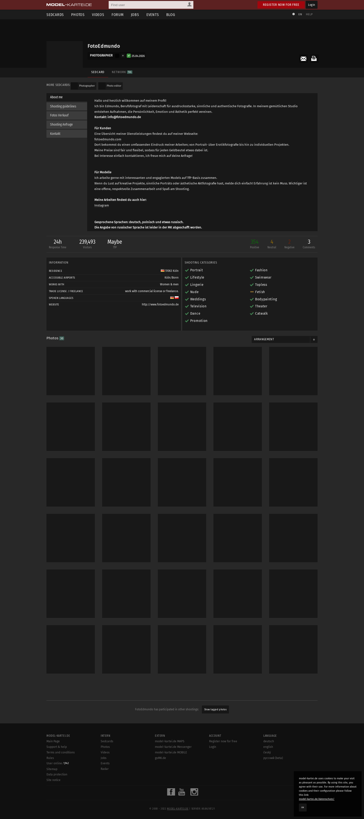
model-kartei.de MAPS (169, 750)
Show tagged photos (215, 709)
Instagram (101, 205)
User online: (57, 772)
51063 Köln (170, 271)
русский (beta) (273, 767)
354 (254, 244)
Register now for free (281, 5)
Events (152, 14)
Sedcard (98, 72)
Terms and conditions (60, 762)
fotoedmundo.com (107, 139)
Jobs (135, 14)
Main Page (53, 750)
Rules (50, 767)
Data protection (56, 784)
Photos (78, 14)
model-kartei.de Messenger (173, 756)
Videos (98, 14)
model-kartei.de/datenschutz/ (316, 799)
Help (309, 14)
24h (57, 244)
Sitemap (51, 778)
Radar (105, 778)
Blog (170, 14)
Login (311, 5)
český (267, 762)
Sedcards (55, 14)
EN (300, 14)
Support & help (56, 756)
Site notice (53, 789)
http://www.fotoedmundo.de (160, 304)
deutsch (268, 750)
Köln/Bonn (172, 277)
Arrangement (264, 339)
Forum (118, 14)
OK (302, 807)
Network (122, 72)
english (268, 756)
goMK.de (160, 767)
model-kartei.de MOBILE (171, 762)
